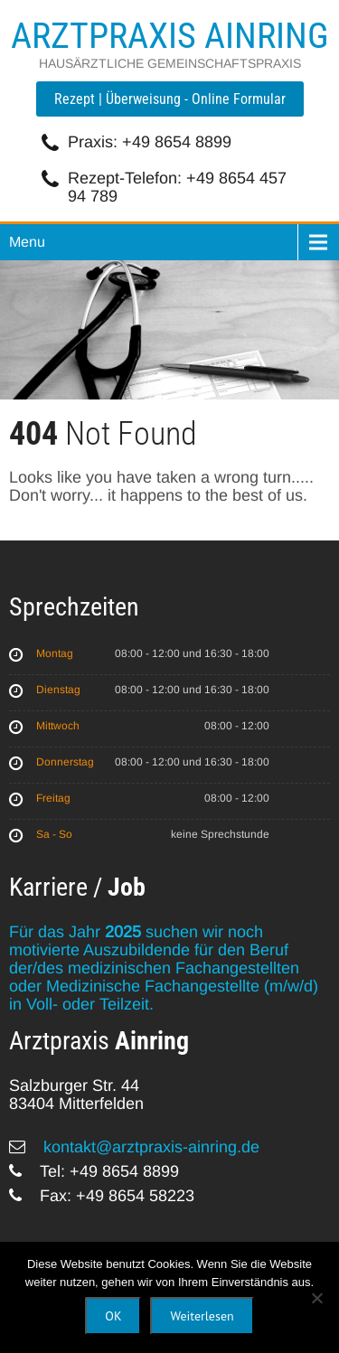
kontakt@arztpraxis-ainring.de (149, 1147)
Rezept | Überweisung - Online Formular (170, 99)
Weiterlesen (201, 1316)
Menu (27, 241)
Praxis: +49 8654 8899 (149, 142)
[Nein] (316, 1298)
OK (113, 1316)
